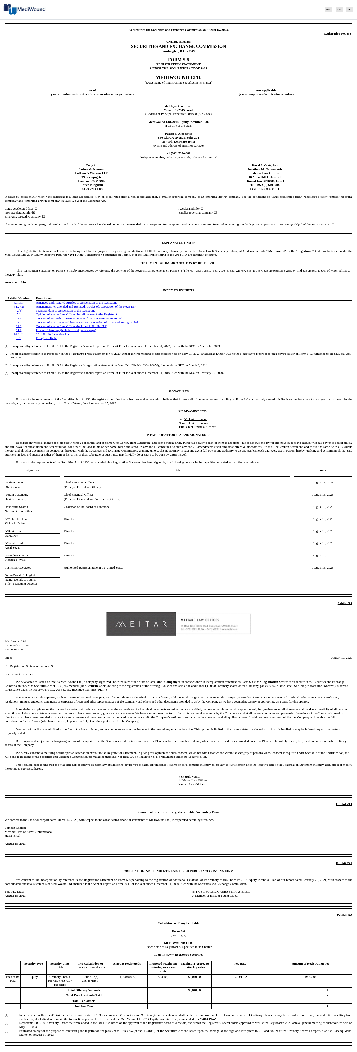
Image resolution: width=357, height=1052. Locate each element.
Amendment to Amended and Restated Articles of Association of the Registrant (86, 306)
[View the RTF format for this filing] (327, 9)
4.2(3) (19, 310)
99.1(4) (18, 334)
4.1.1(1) (19, 302)
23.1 (18, 318)
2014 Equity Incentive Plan (53, 334)
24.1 (18, 330)
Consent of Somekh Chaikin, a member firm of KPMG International (79, 318)
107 (18, 338)
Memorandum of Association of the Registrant (65, 310)
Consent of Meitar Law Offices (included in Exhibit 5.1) (71, 326)
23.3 (18, 326)
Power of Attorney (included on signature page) (66, 330)
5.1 (19, 314)
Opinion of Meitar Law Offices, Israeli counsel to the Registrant (76, 314)
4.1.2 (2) (18, 306)
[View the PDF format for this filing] (338, 9)
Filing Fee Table (46, 338)
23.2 (18, 322)
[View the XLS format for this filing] (348, 9)
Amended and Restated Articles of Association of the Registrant (76, 302)
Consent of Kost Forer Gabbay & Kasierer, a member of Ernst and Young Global (87, 322)
